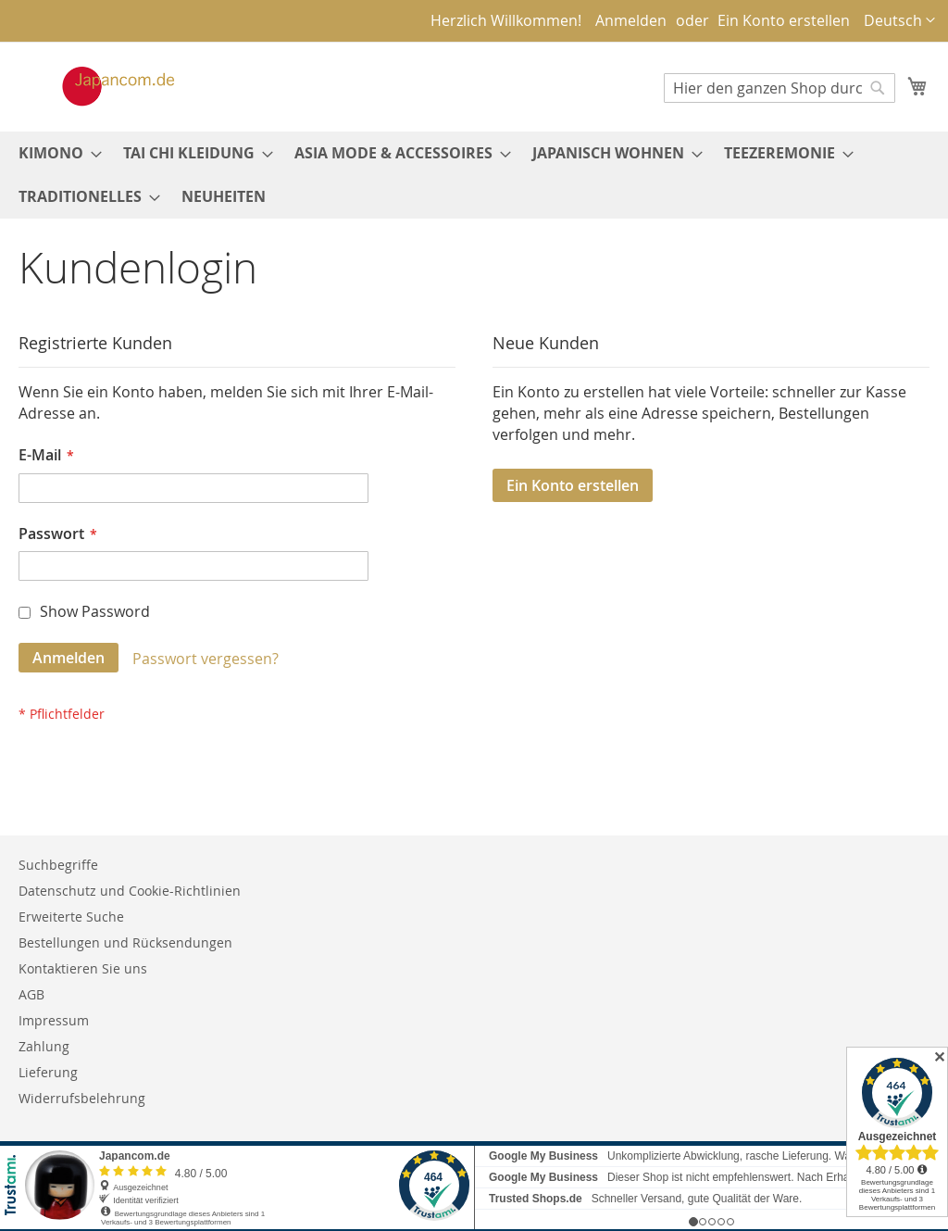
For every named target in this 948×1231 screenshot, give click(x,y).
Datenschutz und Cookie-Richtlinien (130, 890)
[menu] (474, 175)
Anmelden (631, 20)
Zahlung (44, 1046)
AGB (31, 994)
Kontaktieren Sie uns (83, 968)
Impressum (54, 1020)
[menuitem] (54, 153)
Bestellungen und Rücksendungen (125, 942)
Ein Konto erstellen (783, 20)
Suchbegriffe (58, 864)
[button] (899, 20)
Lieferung (48, 1072)
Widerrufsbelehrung (82, 1098)
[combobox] (779, 88)
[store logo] (99, 86)
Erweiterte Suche (71, 916)
